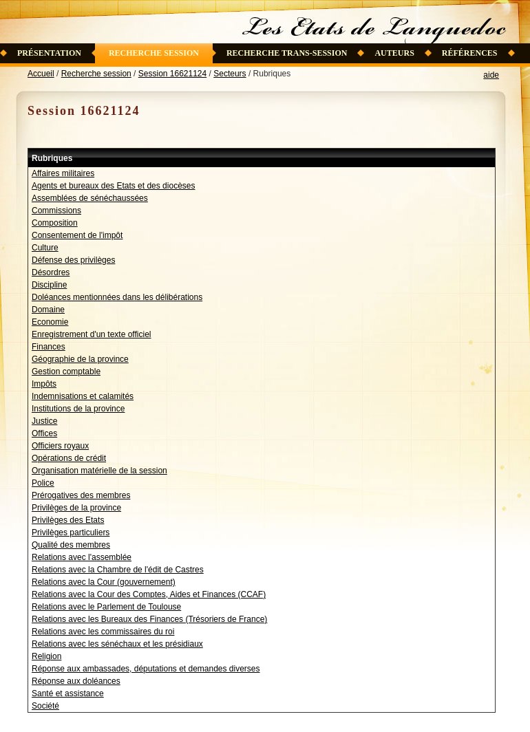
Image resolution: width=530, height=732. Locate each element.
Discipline (49, 285)
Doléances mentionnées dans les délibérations (117, 297)
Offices (44, 433)
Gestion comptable (66, 371)
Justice (44, 421)
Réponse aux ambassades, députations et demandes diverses (146, 669)
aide (491, 75)
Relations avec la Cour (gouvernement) (104, 582)
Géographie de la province (80, 359)
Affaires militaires (63, 173)
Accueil (41, 73)
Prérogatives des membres (81, 495)
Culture (45, 247)
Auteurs (394, 53)
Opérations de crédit (69, 458)
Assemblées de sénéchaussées (90, 198)
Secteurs (229, 73)
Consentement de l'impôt (77, 235)
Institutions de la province (78, 408)
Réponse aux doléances (76, 681)
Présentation (49, 53)
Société (45, 706)
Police (43, 483)
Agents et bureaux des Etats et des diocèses (113, 186)
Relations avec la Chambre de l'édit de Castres (118, 569)
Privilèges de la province (76, 508)
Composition (55, 223)
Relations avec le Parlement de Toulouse (106, 607)
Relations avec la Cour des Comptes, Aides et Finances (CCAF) (149, 594)
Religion (46, 656)
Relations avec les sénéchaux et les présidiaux (117, 644)
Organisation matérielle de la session (99, 470)
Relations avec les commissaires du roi (103, 631)
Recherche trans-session (287, 53)
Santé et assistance (68, 693)
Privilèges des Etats (68, 520)
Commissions (56, 210)
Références (470, 53)
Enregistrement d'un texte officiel (91, 334)
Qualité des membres (71, 545)
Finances (48, 347)
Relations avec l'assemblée (81, 557)
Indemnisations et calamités (83, 396)
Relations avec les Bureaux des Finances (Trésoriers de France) (149, 619)
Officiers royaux (60, 446)
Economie (50, 322)
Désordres (51, 272)
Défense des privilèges (73, 260)
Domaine (48, 309)
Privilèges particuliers (70, 532)
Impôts (44, 384)
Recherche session (154, 53)
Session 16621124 (172, 73)
